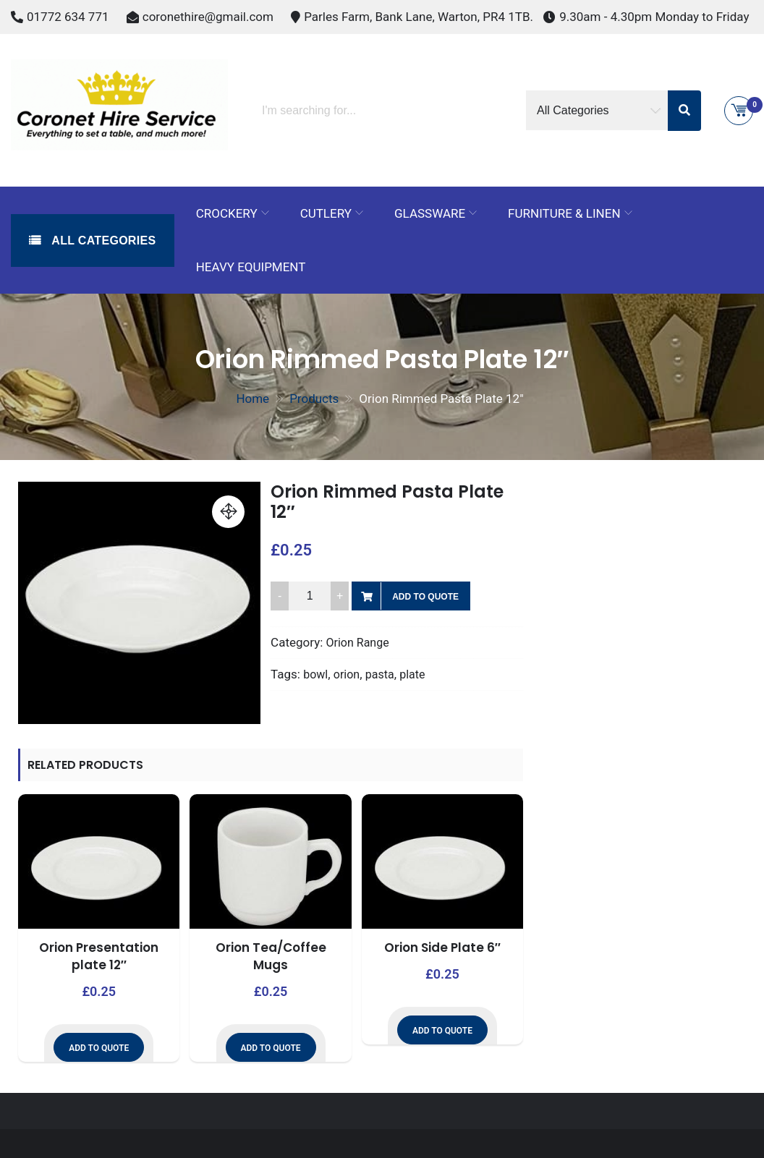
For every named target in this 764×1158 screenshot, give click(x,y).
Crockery (227, 213)
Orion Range (357, 643)
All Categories (102, 240)
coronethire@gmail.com (208, 16)
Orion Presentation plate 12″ (98, 956)
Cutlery (326, 213)
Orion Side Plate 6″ (442, 947)
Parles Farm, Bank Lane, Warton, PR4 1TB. (418, 16)
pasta (379, 674)
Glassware (429, 213)
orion (347, 674)
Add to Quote (425, 597)
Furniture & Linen (564, 213)
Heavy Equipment (251, 267)
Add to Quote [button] (99, 1048)
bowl (315, 674)
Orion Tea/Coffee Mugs (271, 956)
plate (412, 674)
